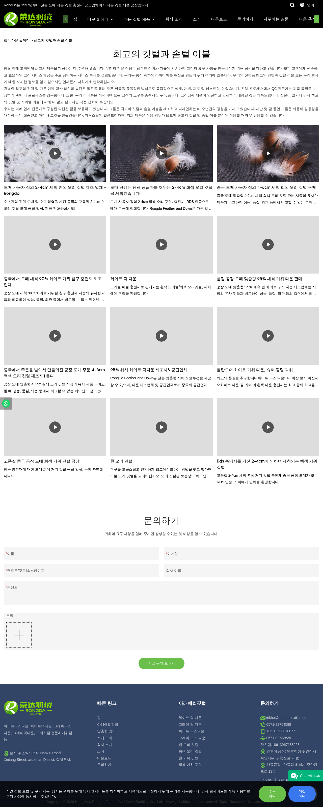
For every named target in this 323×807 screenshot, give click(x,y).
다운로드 (219, 19)
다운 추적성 (309, 19)
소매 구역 (104, 738)
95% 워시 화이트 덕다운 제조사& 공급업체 (148, 370)
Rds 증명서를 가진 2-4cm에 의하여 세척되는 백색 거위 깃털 (267, 465)
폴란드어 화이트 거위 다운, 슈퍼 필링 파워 (255, 370)
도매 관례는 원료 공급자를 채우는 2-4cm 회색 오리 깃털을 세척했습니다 (161, 191)
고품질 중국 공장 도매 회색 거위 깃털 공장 (41, 462)
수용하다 (272, 793)
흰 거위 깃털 (188, 758)
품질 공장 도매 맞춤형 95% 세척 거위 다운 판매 (259, 279)
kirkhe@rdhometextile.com (286, 718)
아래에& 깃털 (107, 724)
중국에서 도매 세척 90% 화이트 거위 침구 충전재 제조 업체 (53, 282)
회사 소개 (173, 19)
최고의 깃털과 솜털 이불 (53, 40)
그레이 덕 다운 (190, 724)
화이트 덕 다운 (123, 279)
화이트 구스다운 (191, 731)
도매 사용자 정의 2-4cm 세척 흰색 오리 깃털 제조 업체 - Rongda (55, 191)
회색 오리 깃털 (190, 751)
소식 (197, 19)
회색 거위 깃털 (190, 765)
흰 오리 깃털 (121, 462)
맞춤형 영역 (106, 731)
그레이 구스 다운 (192, 738)
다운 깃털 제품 (137, 19)
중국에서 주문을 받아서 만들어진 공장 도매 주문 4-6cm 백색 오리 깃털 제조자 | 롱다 (54, 373)
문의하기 (245, 19)
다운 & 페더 (98, 19)
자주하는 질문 (276, 19)
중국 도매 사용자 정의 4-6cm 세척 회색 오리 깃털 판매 (266, 188)
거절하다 (302, 793)
